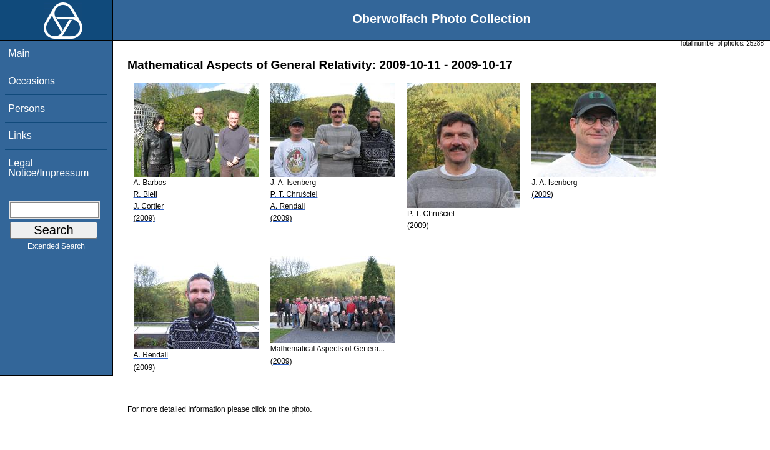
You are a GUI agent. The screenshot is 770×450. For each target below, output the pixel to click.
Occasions (31, 81)
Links (19, 135)
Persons (26, 108)
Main (19, 53)
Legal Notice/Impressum (48, 168)
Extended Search (56, 248)
